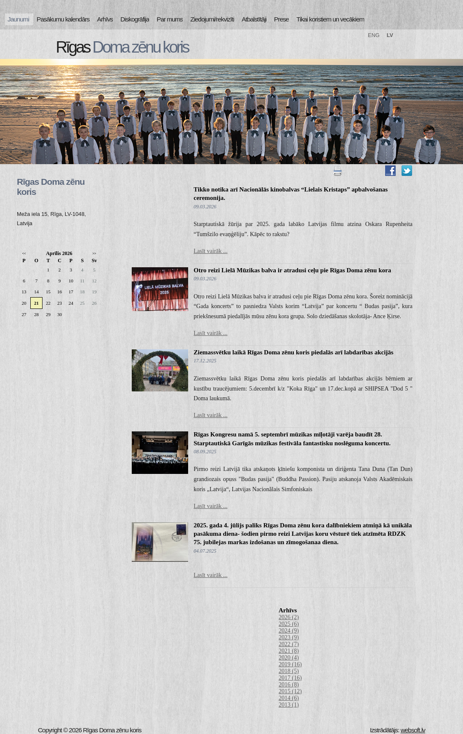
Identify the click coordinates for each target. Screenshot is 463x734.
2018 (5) (289, 671)
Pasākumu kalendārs (63, 19)
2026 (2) (289, 617)
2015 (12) (290, 691)
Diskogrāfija (134, 19)
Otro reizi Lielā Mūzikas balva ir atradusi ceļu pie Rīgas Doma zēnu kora (292, 270)
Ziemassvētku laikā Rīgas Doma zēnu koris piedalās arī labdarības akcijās (294, 352)
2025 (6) (289, 624)
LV (390, 35)
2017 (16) (290, 678)
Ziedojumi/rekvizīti (212, 19)
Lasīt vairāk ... (210, 251)
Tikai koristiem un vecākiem (330, 19)
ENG (374, 35)
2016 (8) (289, 684)
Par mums (170, 19)
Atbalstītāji (254, 19)
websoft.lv (413, 730)
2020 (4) (289, 657)
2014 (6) (289, 698)
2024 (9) (289, 631)
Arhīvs (105, 19)
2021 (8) (289, 651)
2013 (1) (289, 705)
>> (94, 253)
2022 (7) (289, 644)
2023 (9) (289, 637)
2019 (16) (290, 664)
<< (24, 253)
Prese (281, 19)
